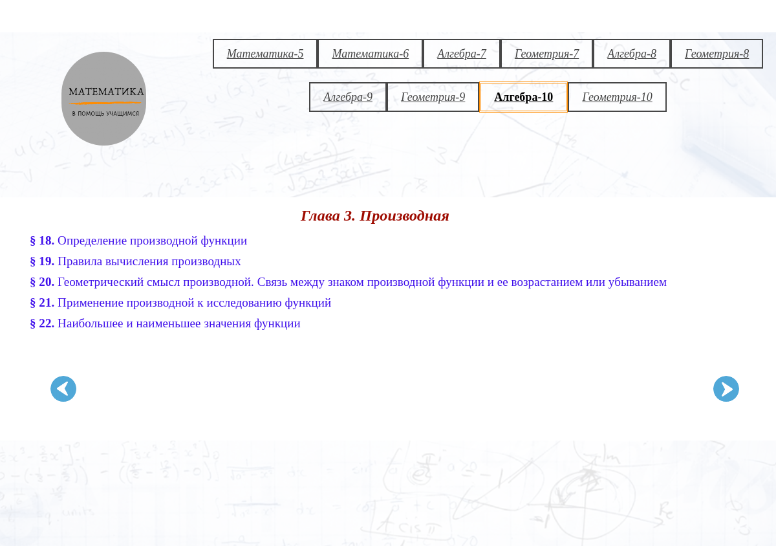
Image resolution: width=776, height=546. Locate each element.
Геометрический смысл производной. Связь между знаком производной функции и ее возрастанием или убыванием (348, 282)
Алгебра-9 (347, 97)
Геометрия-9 (433, 97)
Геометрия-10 (617, 97)
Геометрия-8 (717, 53)
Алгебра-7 (461, 53)
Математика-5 (265, 53)
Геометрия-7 (547, 53)
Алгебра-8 (631, 53)
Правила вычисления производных (135, 261)
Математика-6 (370, 53)
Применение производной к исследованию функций (180, 302)
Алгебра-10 (523, 97)
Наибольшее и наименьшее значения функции (165, 323)
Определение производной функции (138, 240)
